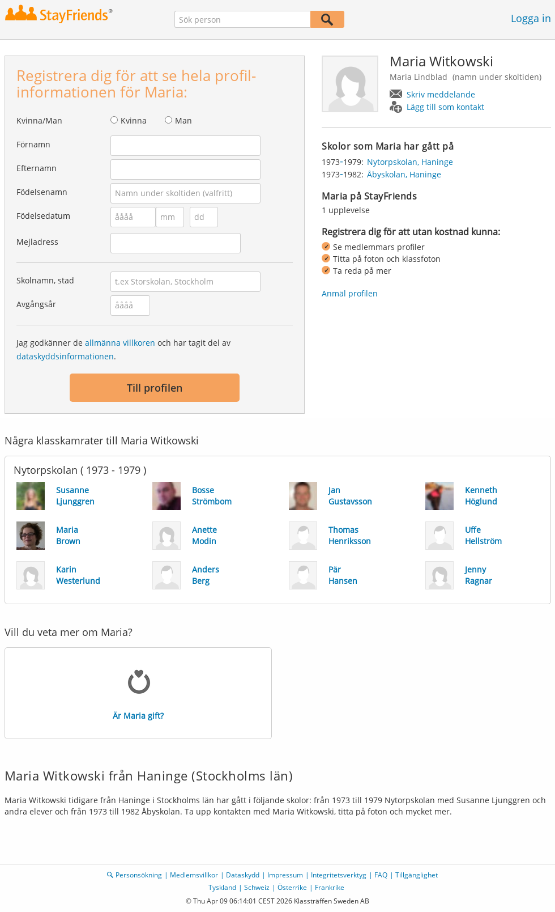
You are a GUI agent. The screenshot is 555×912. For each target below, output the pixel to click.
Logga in (531, 18)
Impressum (285, 875)
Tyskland (222, 887)
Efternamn (36, 168)
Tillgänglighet (416, 875)
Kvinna (134, 120)
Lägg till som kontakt (445, 106)
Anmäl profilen (350, 293)
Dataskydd (242, 875)
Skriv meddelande (441, 94)
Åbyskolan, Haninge (404, 174)
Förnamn (33, 144)
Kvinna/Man (39, 120)
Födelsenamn (41, 191)
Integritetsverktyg (338, 875)
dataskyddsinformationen (65, 356)
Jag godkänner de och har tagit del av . (123, 349)
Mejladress (37, 241)
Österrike (292, 887)
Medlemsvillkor (194, 875)
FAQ (380, 875)
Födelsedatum (43, 215)
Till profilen (154, 388)
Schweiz (257, 887)
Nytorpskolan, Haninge (410, 161)
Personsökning (139, 875)
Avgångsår (36, 304)
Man (183, 120)
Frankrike (329, 887)
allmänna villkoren (120, 342)
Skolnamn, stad (45, 280)
